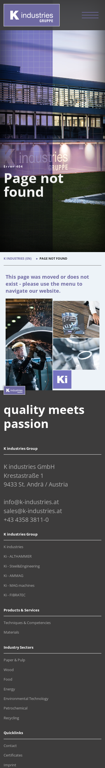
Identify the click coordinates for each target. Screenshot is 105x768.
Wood (9, 669)
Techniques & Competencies (27, 622)
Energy (9, 689)
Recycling (11, 718)
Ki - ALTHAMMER (18, 556)
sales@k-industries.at (33, 511)
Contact (10, 745)
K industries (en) (18, 258)
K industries (13, 546)
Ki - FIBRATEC (14, 595)
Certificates (13, 755)
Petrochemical (15, 708)
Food (8, 679)
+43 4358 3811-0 (26, 519)
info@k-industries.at (31, 502)
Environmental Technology (26, 698)
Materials (11, 632)
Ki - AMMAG (13, 575)
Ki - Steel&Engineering (22, 566)
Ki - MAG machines (19, 585)
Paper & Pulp (14, 660)
